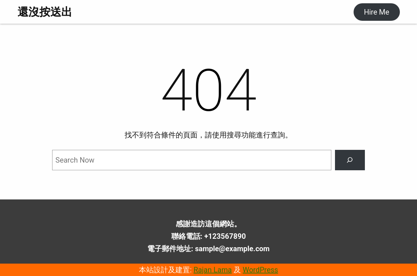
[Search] (350, 160)
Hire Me (376, 12)
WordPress (260, 269)
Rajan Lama (213, 269)
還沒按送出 (44, 11)
